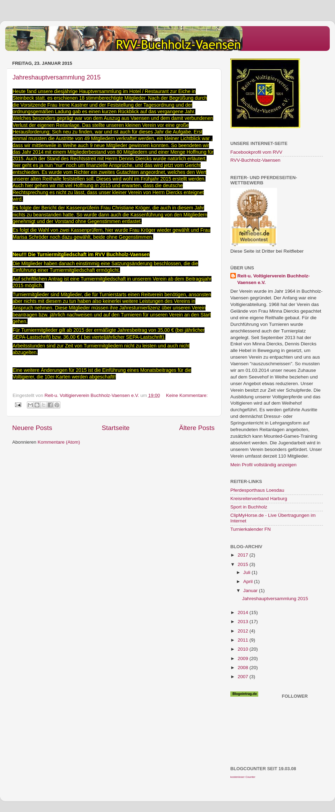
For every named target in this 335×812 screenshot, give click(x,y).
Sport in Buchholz (248, 507)
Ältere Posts (197, 427)
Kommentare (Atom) (59, 442)
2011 (244, 640)
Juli (247, 572)
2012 (244, 631)
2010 (244, 649)
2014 (244, 612)
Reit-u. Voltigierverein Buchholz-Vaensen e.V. (273, 279)
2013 (244, 621)
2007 (244, 676)
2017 (244, 555)
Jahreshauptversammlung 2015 (56, 77)
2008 (244, 667)
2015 (244, 564)
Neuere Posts (32, 427)
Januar (251, 590)
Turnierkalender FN (250, 529)
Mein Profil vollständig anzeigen (263, 464)
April (248, 581)
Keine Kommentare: (187, 395)
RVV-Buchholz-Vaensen (255, 160)
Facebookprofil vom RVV (256, 152)
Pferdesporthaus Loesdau (257, 490)
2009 (244, 658)
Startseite (115, 427)
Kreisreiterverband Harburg (258, 498)
